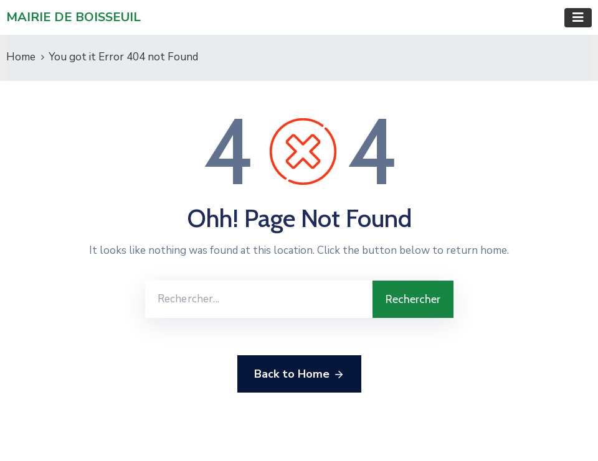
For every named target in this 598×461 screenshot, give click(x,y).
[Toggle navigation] (578, 17)
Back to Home (299, 374)
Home (21, 57)
